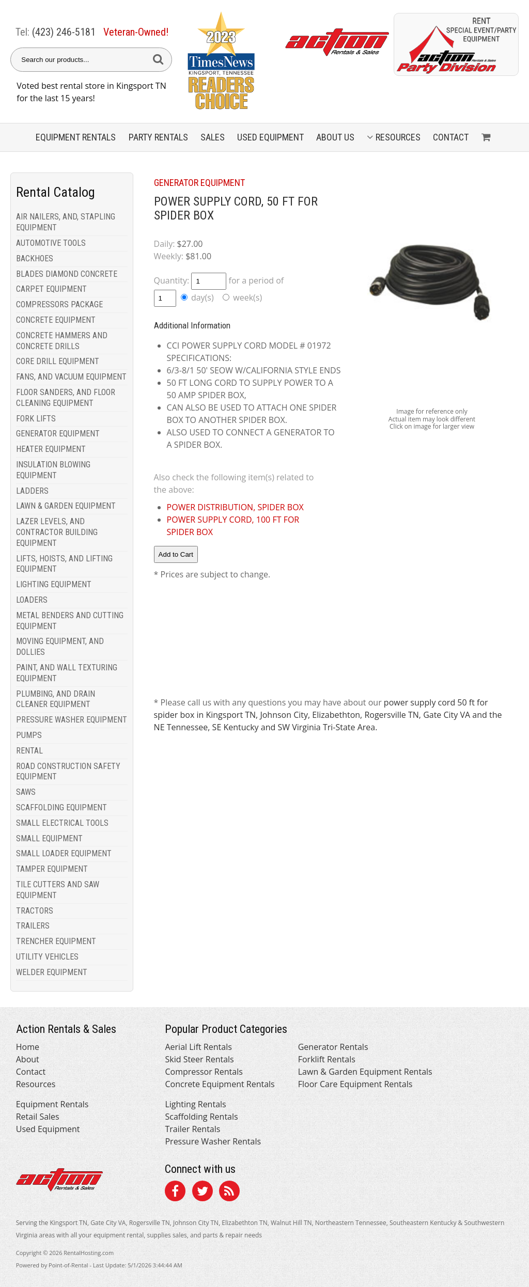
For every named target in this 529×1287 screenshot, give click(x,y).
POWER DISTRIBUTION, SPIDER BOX (235, 507)
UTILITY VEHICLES (47, 957)
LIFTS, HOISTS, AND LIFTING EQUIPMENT (64, 564)
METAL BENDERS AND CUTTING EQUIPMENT (69, 620)
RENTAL (29, 751)
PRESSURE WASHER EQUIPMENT (71, 720)
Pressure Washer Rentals (213, 1141)
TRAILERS (33, 926)
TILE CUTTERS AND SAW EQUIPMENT (57, 890)
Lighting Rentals (195, 1104)
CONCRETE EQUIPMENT (56, 320)
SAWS (26, 792)
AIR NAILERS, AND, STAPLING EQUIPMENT (65, 222)
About (27, 1059)
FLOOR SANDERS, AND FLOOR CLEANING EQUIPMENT (65, 397)
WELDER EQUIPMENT (51, 972)
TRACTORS (34, 911)
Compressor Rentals (203, 1071)
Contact (451, 137)
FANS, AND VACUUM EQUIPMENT (71, 377)
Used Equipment (48, 1129)
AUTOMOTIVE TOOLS (51, 243)
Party (158, 137)
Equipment (76, 137)
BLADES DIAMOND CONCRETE (66, 274)
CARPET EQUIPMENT (51, 289)
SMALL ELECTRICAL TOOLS (62, 823)
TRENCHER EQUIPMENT (56, 941)
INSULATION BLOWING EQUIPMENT (53, 470)
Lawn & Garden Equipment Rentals (365, 1071)
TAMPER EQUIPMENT (52, 869)
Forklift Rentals (326, 1059)
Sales (212, 137)
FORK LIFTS (36, 418)
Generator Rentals (333, 1047)
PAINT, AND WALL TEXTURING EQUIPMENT (66, 673)
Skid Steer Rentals (199, 1059)
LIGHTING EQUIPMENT (53, 584)
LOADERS (32, 600)
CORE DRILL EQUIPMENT (57, 361)
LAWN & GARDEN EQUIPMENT (66, 506)
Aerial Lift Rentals (198, 1047)
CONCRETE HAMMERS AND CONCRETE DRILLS (61, 341)
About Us (335, 137)
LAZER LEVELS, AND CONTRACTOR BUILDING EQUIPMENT (57, 532)
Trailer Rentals (192, 1129)
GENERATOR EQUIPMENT (58, 433)
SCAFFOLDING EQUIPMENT (61, 807)
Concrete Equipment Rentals (219, 1084)
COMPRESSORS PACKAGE (59, 304)
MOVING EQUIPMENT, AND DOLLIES (60, 646)
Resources (394, 137)
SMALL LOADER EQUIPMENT (64, 853)
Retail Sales (37, 1116)
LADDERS (32, 491)
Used (270, 137)
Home (27, 1047)
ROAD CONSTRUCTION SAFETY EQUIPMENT (68, 771)
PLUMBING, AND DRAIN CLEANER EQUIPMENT (55, 699)
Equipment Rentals (52, 1104)
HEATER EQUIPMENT (51, 449)
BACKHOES (34, 258)
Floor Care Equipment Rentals (355, 1084)
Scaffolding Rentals (201, 1116)
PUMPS (29, 735)
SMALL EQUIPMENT (49, 838)
